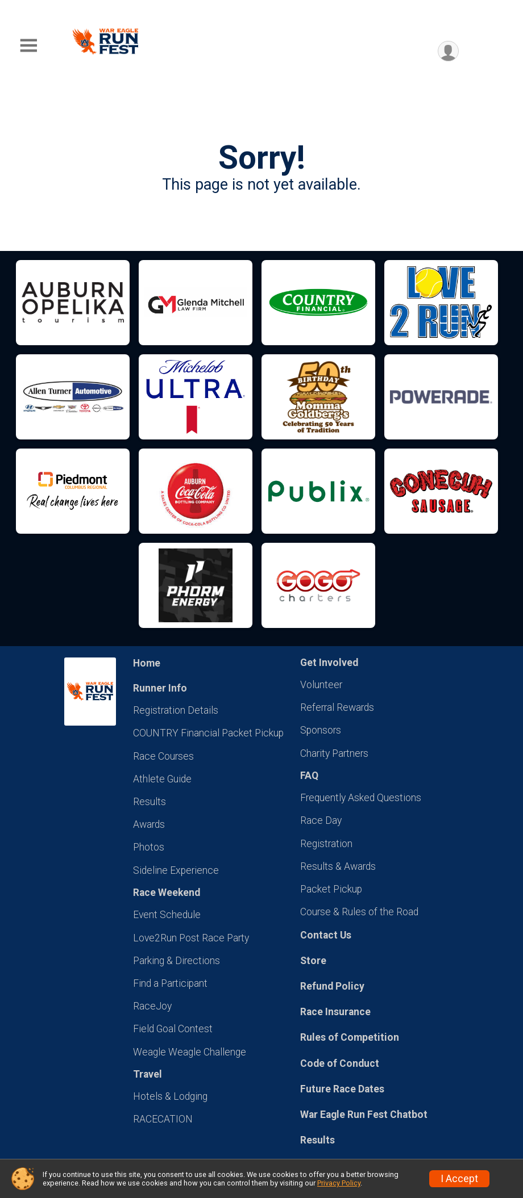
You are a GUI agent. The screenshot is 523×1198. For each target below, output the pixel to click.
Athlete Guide (162, 779)
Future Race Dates (342, 1089)
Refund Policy (332, 986)
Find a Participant (170, 983)
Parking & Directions (176, 960)
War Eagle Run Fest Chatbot (363, 1114)
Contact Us (325, 935)
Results (149, 801)
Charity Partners (334, 753)
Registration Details (175, 710)
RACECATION (163, 1119)
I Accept (459, 1178)
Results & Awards (338, 866)
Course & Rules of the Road (359, 912)
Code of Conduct (339, 1063)
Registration (326, 843)
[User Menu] (448, 51)
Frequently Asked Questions (360, 797)
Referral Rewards (337, 707)
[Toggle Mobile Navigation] (28, 45)
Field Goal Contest (173, 1028)
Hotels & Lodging (170, 1096)
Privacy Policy (338, 1183)
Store (313, 960)
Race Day (321, 820)
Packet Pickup (331, 889)
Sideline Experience (176, 870)
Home (146, 663)
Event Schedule (167, 914)
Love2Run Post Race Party (191, 938)
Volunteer (321, 684)
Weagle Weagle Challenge (189, 1052)
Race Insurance (335, 1011)
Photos (148, 847)
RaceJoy (152, 1006)
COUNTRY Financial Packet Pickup (208, 733)
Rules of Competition (349, 1037)
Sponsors (320, 730)
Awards (149, 824)
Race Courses (163, 756)
